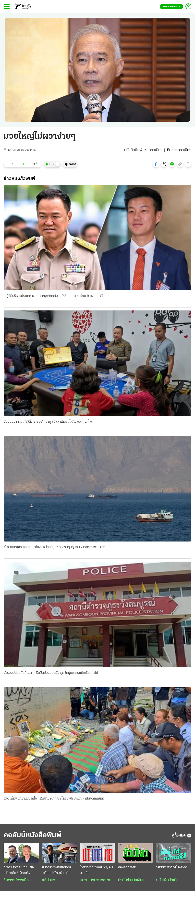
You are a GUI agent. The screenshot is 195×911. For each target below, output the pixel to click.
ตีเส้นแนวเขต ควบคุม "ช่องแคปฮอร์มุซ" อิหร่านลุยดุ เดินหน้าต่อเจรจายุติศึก (54, 547)
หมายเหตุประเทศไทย (95, 880)
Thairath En (171, 6)
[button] (156, 164)
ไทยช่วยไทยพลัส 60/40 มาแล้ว (96, 870)
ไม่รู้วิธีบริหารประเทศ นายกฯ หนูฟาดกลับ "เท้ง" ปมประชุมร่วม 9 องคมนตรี (53, 296)
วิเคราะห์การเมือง (17, 880)
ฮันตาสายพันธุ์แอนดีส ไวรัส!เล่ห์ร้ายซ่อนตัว (56, 870)
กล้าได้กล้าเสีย (167, 880)
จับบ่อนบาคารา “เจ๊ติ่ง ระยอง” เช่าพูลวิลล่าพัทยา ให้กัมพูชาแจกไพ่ (48, 422)
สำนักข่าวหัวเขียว (131, 880)
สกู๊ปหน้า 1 (50, 880)
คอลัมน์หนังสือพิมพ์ (32, 835)
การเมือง (155, 150)
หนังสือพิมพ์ (133, 150)
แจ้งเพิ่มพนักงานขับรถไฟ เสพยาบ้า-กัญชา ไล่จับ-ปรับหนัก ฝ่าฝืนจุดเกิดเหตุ (54, 798)
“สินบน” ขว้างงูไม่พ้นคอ (171, 867)
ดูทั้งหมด (181, 835)
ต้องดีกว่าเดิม (127, 867)
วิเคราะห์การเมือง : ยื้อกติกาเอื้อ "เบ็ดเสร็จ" (19, 870)
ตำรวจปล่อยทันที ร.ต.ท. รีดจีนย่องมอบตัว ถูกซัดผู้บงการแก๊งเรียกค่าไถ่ (51, 673)
